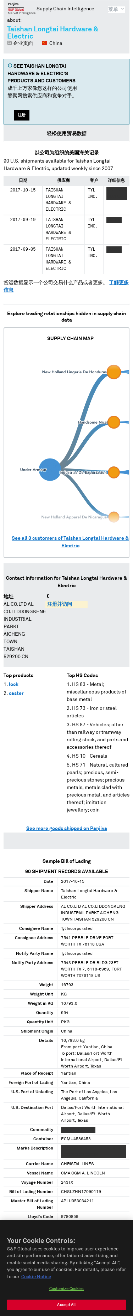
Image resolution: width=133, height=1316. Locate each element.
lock (13, 684)
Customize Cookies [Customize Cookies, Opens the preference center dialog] (66, 1292)
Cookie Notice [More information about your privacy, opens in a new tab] (36, 1279)
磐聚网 (22, 8)
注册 (22, 115)
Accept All (66, 1308)
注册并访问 (59, 604)
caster (16, 693)
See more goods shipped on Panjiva (66, 828)
